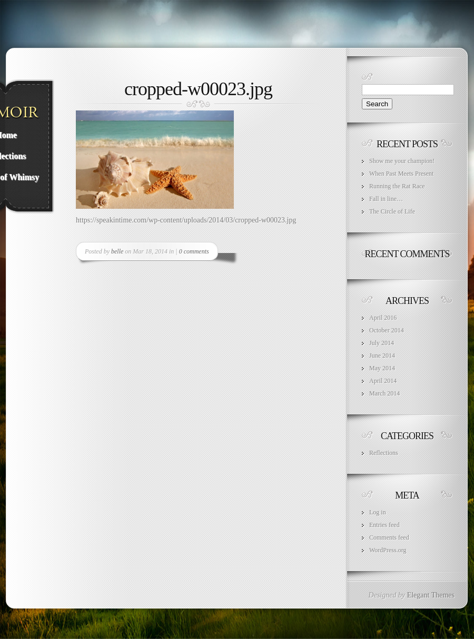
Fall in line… (386, 198)
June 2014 (382, 355)
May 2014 (382, 368)
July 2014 (381, 343)
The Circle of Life (392, 211)
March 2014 (384, 393)
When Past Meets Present (401, 173)
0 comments (194, 251)
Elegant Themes (431, 595)
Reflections (383, 453)
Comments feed (389, 537)
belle (117, 251)
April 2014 (383, 380)
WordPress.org (387, 550)
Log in (377, 512)
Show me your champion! (401, 161)
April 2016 (383, 317)
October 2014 (386, 330)
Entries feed (384, 525)
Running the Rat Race (397, 186)
